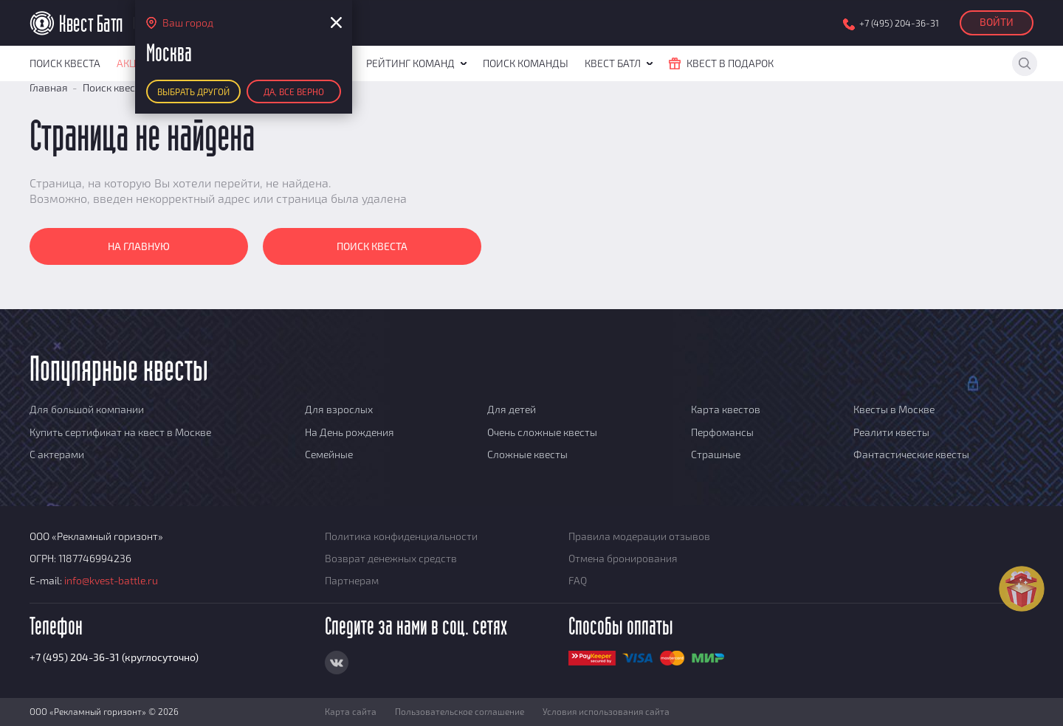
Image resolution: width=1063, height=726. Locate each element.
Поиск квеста (65, 63)
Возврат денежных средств (391, 558)
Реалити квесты (891, 432)
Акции (134, 63)
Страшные (715, 454)
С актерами (57, 454)
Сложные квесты (527, 454)
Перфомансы (722, 432)
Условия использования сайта (606, 711)
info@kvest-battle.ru (111, 580)
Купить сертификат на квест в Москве (120, 432)
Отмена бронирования (623, 558)
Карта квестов (725, 409)
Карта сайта (350, 711)
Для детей (511, 409)
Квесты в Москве (894, 409)
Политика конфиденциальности (401, 536)
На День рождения (349, 432)
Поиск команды (525, 63)
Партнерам (352, 580)
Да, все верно (294, 91)
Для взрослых (339, 409)
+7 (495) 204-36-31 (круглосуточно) (114, 657)
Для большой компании (87, 409)
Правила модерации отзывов (639, 536)
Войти (997, 21)
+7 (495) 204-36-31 (899, 23)
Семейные (329, 454)
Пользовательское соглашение (459, 711)
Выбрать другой (193, 91)
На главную (139, 246)
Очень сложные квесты (542, 432)
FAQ (577, 580)
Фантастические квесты (911, 454)
